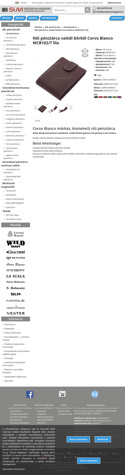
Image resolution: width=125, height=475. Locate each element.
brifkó (8, 75)
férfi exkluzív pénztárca (10, 54)
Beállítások (102, 439)
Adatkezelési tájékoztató (15, 376)
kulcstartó (10, 207)
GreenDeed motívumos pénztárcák (15, 89)
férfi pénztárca (12, 49)
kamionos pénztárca (15, 135)
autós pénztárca (13, 131)
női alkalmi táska (13, 219)
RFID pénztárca (13, 84)
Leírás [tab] (37, 120)
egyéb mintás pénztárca (11, 157)
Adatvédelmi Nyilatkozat (13, 469)
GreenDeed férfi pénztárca (12, 178)
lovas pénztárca (13, 110)
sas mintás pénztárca (15, 114)
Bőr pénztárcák (11, 29)
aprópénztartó (12, 79)
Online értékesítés (12, 332)
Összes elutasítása (78, 439)
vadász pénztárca (14, 95)
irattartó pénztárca (14, 64)
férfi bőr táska (12, 215)
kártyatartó (11, 194)
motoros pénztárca (14, 127)
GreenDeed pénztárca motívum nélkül (14, 163)
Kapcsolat (117, 18)
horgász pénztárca (14, 99)
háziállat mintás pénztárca (12, 105)
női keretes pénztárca (16, 44)
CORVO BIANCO (108, 79)
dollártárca (11, 60)
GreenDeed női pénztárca (12, 171)
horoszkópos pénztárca (11, 149)
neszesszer (11, 190)
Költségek (8, 358)
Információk (49, 18)
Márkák (33, 18)
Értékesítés (9, 328)
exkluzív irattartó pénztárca (12, 70)
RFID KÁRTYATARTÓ (15, 203)
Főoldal (6, 18)
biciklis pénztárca (14, 123)
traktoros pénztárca (15, 139)
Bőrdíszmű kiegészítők (8, 185)
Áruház (20, 18)
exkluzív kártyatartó (15, 199)
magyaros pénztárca (15, 119)
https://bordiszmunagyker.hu (85, 411)
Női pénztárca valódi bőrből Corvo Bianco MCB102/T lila (61, 30)
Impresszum (10, 324)
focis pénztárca (13, 144)
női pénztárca (12, 33)
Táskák (6, 211)
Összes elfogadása (89, 460)
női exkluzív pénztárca (10, 39)
